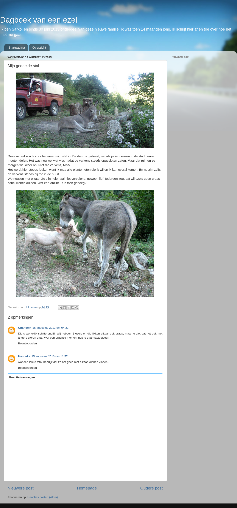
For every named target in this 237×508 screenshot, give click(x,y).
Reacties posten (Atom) (42, 497)
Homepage (87, 488)
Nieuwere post (21, 488)
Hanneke (24, 356)
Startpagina (16, 47)
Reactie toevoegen (22, 377)
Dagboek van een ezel (38, 19)
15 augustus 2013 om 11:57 (49, 356)
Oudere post (151, 488)
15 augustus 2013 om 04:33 (51, 327)
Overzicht (39, 47)
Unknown (24, 327)
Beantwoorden (27, 343)
